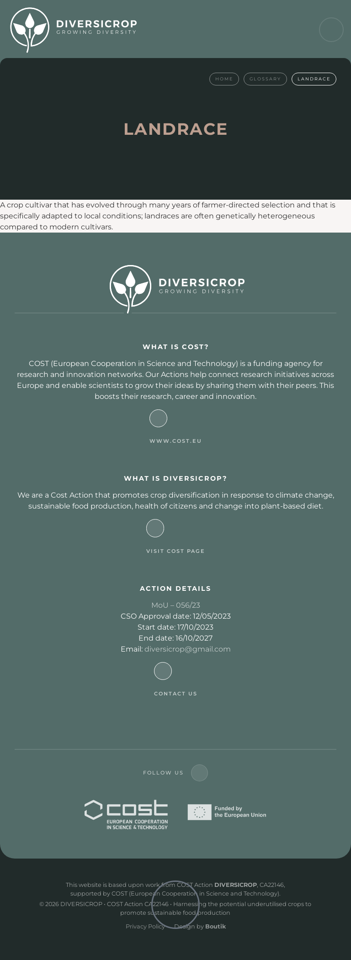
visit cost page (175, 551)
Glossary (265, 78)
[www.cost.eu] (158, 418)
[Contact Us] (163, 671)
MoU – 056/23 (175, 605)
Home (224, 78)
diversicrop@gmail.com (187, 649)
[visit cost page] (155, 528)
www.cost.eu (175, 441)
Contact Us (175, 693)
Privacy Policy (145, 926)
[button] (331, 29)
